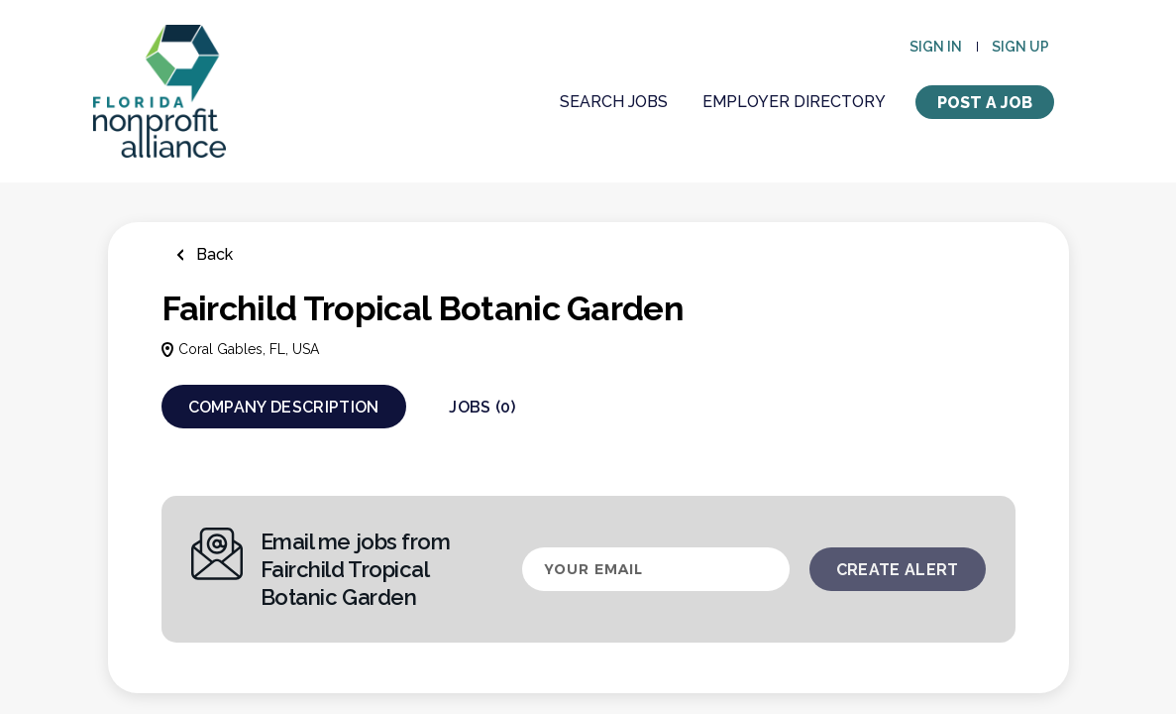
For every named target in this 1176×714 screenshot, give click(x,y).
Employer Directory (794, 101)
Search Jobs (614, 101)
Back (212, 254)
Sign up (1020, 47)
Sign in (935, 47)
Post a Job (984, 102)
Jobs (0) (482, 407)
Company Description (283, 407)
